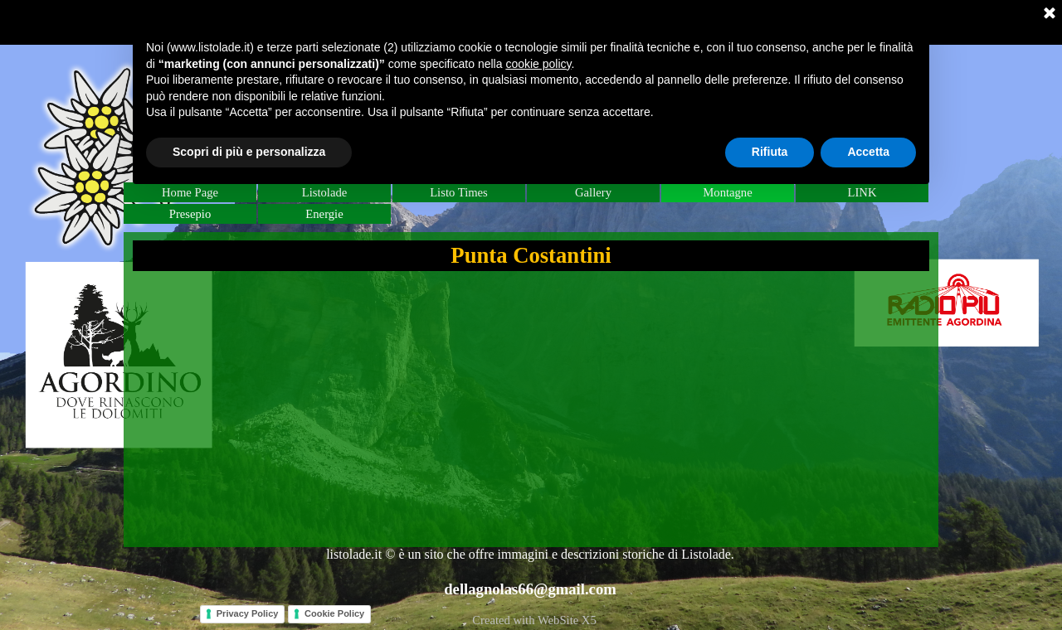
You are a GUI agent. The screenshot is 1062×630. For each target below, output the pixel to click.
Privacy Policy (248, 613)
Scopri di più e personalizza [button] (249, 151)
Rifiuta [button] (770, 151)
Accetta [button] (868, 151)
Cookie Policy (334, 613)
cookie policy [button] (538, 63)
